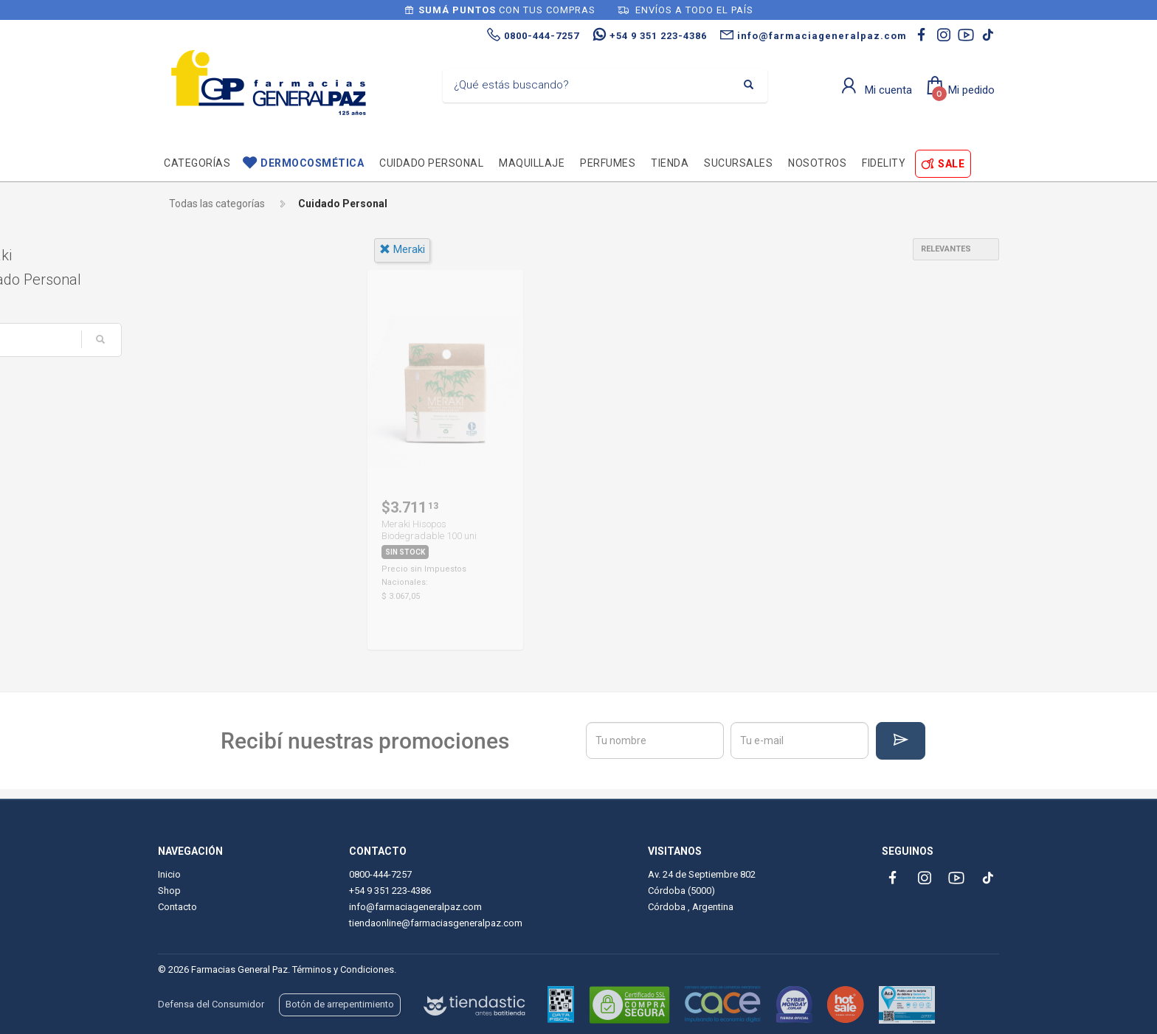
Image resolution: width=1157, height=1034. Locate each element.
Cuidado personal (431, 163)
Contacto (177, 906)
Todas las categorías (217, 203)
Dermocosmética (312, 163)
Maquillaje (531, 163)
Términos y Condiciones (343, 969)
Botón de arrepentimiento (340, 1004)
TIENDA (669, 163)
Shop (169, 890)
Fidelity (883, 163)
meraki (402, 249)
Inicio (169, 874)
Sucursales (738, 163)
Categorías (197, 163)
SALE (951, 164)
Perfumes (607, 163)
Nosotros (817, 163)
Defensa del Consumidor (211, 1004)
